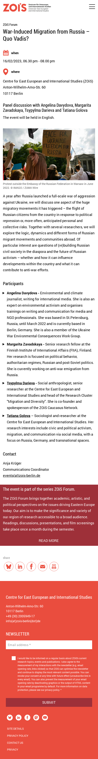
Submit (49, 702)
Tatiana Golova (18, 415)
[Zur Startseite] (27, 8)
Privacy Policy (17, 736)
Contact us (15, 743)
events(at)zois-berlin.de (21, 475)
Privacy (12, 749)
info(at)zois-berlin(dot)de (23, 621)
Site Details (15, 728)
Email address (19, 644)
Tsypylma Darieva (21, 383)
